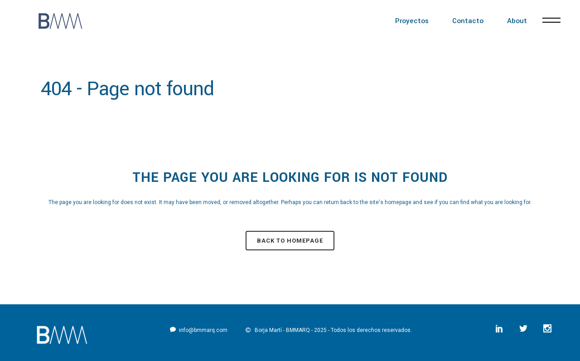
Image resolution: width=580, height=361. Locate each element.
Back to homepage (290, 240)
